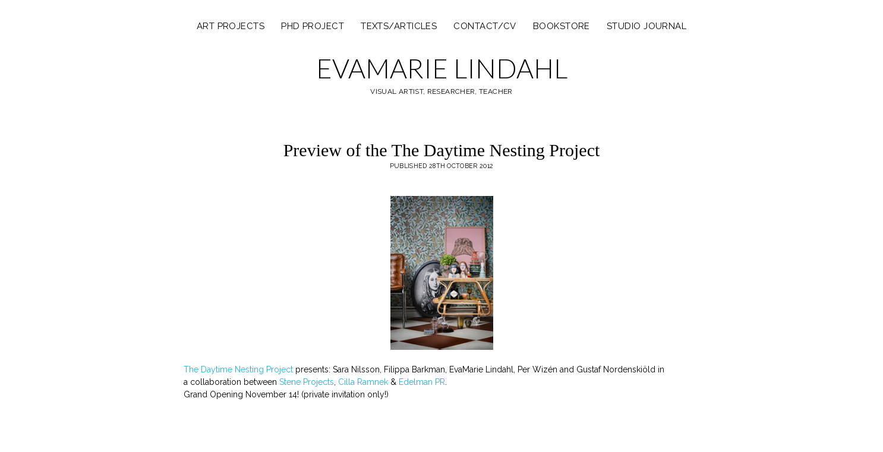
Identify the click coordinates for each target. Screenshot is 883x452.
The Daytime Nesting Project (238, 369)
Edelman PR (422, 382)
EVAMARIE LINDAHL (441, 68)
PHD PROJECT (312, 26)
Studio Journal (646, 26)
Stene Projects (306, 382)
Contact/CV (484, 26)
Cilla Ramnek (363, 382)
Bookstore (561, 26)
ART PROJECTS (230, 26)
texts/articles (399, 26)
